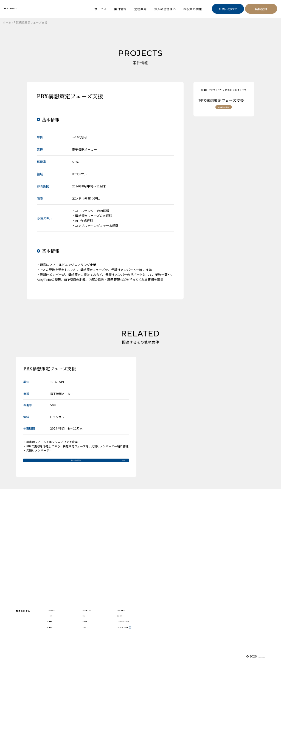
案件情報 (120, 9)
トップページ (84, 655)
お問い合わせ (227, 9)
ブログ (114, 688)
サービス (100, 9)
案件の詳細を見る (75, 464)
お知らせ (115, 674)
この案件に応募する (223, 112)
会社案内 (140, 9)
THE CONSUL (24, 8)
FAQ (112, 664)
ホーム (7, 22)
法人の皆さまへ (165, 9)
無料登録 (261, 9)
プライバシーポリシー (158, 674)
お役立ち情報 (192, 9)
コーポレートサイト (158, 687)
